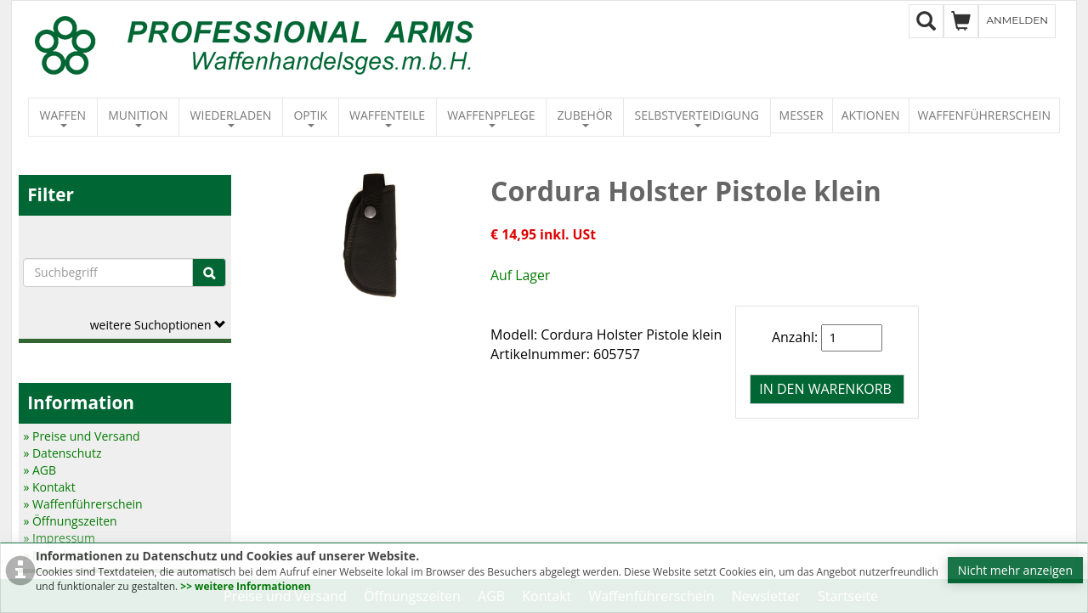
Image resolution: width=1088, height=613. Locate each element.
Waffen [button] (63, 117)
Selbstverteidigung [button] (697, 117)
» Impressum (59, 538)
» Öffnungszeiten (69, 521)
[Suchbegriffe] (108, 272)
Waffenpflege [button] (491, 117)
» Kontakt (49, 487)
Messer (801, 115)
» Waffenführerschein (82, 504)
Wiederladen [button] (231, 117)
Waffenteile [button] (387, 117)
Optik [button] (310, 117)
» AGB (39, 470)
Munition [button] (137, 117)
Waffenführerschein (984, 115)
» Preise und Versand (81, 436)
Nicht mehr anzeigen (1015, 570)
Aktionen (871, 115)
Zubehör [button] (585, 117)
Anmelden (1017, 20)
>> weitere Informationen (245, 586)
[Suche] (209, 272)
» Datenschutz (62, 453)
